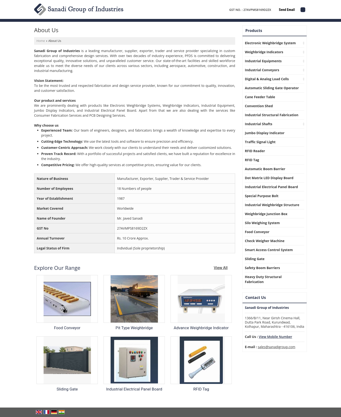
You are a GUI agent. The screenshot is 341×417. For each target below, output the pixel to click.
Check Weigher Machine (264, 241)
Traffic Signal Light (260, 142)
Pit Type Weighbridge (134, 327)
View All (221, 267)
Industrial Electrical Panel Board (134, 389)
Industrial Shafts (258, 124)
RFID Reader (255, 151)
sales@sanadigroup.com (276, 347)
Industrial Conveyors (262, 70)
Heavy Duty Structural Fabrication (263, 279)
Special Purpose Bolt (261, 196)
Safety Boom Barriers (262, 268)
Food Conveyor (67, 327)
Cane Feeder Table (260, 97)
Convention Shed (259, 106)
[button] (275, 336)
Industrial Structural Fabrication (271, 115)
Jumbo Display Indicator (264, 133)
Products (253, 30)
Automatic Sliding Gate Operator (272, 88)
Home (40, 41)
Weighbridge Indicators (264, 52)
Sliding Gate (67, 389)
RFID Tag (201, 389)
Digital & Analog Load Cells (267, 79)
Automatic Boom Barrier (265, 169)
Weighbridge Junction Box (266, 214)
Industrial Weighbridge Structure (272, 205)
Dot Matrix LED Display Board (269, 178)
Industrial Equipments (263, 61)
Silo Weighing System (262, 223)
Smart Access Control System (269, 250)
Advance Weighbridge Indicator (201, 327)
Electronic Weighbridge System (270, 43)
